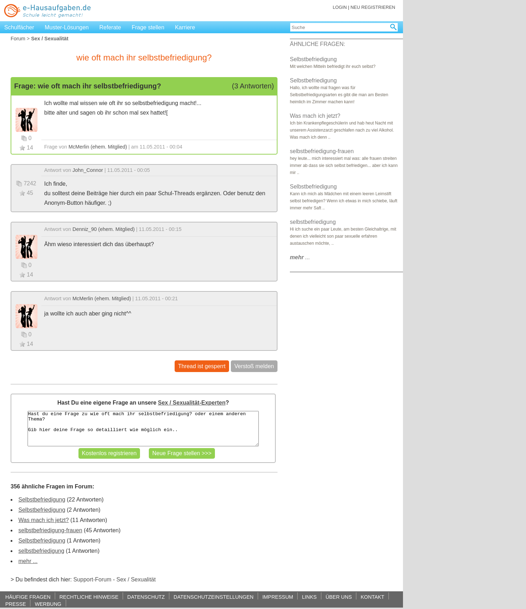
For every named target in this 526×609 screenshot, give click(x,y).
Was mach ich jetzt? (43, 520)
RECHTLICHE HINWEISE (88, 596)
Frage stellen (148, 27)
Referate (110, 27)
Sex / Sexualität (136, 579)
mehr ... (27, 561)
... (300, 257)
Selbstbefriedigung (41, 500)
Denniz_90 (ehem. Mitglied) (103, 229)
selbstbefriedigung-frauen (50, 530)
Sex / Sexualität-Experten (192, 403)
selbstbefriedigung (41, 551)
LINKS (309, 596)
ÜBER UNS (339, 596)
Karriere (185, 27)
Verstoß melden (254, 366)
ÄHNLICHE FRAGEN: (317, 44)
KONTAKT (372, 596)
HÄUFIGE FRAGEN (28, 596)
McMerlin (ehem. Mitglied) (98, 147)
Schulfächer (19, 27)
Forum (18, 38)
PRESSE (15, 604)
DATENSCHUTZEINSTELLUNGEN (213, 596)
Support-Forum (92, 579)
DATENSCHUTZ (146, 596)
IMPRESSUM (277, 596)
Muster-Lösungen (67, 27)
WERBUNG (48, 604)
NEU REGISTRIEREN (372, 7)
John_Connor (87, 170)
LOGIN (340, 7)
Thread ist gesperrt (202, 366)
